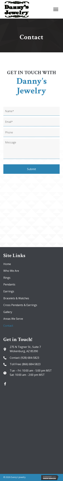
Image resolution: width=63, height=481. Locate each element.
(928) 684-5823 (30, 358)
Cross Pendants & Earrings (20, 305)
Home (7, 264)
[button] (5, 384)
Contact (8, 325)
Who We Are (11, 271)
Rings (6, 278)
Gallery (7, 312)
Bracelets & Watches (16, 298)
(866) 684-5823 (31, 364)
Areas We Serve (13, 319)
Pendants (9, 284)
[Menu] (56, 9)
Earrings (8, 291)
